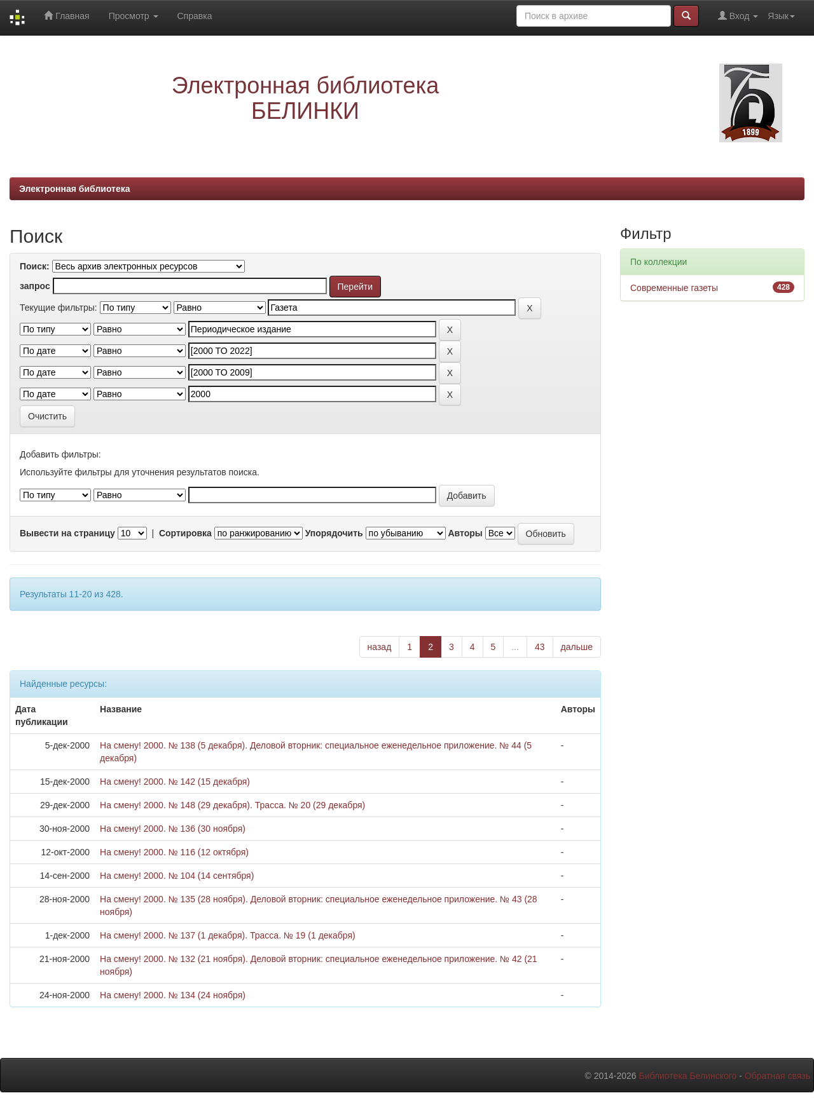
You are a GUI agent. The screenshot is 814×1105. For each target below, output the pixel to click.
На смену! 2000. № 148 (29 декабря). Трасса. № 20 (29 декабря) (232, 805)
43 (540, 647)
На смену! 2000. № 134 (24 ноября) (172, 995)
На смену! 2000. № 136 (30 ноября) (172, 829)
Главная (66, 15)
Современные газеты (674, 288)
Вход (738, 15)
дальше (577, 647)
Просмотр (133, 16)
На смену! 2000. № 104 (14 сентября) (177, 876)
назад (380, 647)
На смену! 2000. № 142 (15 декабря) (175, 781)
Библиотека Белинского (687, 1076)
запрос (35, 286)
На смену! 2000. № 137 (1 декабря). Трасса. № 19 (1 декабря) (227, 935)
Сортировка (185, 533)
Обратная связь (777, 1076)
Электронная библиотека (74, 189)
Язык (781, 16)
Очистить (47, 416)
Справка (194, 16)
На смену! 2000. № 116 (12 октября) (174, 852)
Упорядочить (334, 533)
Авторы (465, 533)
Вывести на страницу (67, 533)
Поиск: (35, 266)
